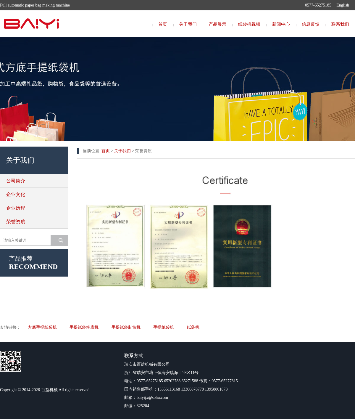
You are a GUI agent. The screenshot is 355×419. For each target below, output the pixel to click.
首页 (162, 24)
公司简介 (15, 180)
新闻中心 (281, 24)
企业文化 (15, 194)
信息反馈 (311, 24)
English (342, 5)
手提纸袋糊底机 (84, 327)
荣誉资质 (15, 221)
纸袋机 (193, 327)
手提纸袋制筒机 (126, 327)
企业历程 (15, 208)
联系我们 (340, 24)
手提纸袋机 (163, 327)
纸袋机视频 (249, 24)
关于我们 (188, 24)
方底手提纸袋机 (42, 327)
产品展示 (217, 24)
